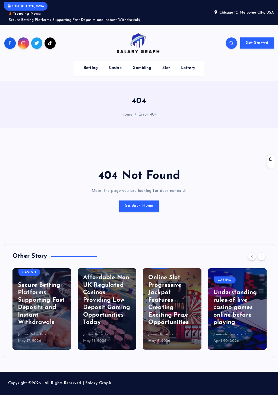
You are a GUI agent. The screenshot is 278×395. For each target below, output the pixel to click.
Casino (115, 68)
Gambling (141, 68)
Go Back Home (139, 206)
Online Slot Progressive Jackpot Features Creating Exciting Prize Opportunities (168, 300)
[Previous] (252, 256)
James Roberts (30, 334)
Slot (166, 68)
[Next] (261, 256)
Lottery (188, 68)
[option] (41, 309)
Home (127, 115)
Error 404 (147, 115)
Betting (91, 68)
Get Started (257, 43)
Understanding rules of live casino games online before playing (235, 307)
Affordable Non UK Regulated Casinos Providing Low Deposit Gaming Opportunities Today (106, 300)
